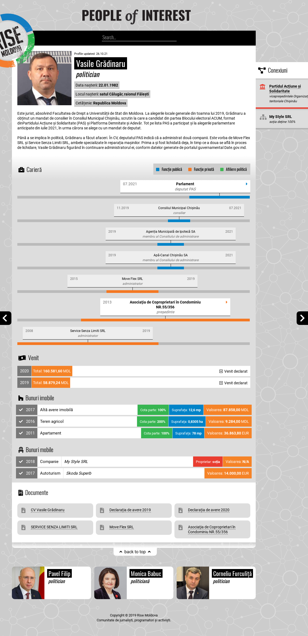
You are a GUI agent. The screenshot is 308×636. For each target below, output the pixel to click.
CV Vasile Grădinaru (47, 510)
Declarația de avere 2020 (208, 510)
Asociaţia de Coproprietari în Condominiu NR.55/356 (211, 529)
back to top (135, 551)
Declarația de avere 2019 (130, 510)
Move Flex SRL (121, 527)
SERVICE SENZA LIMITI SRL (54, 527)
